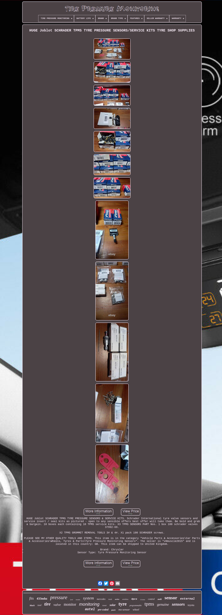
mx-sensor (124, 609)
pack (113, 610)
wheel (136, 609)
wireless (125, 599)
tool (39, 605)
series (117, 599)
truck (110, 599)
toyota (191, 605)
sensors (178, 604)
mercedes (101, 599)
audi (159, 599)
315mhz (142, 599)
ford (71, 599)
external (187, 598)
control (151, 599)
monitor (70, 604)
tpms (149, 604)
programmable (136, 605)
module (78, 599)
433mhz (42, 598)
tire (47, 604)
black (32, 605)
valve (57, 605)
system (88, 598)
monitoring (89, 604)
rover (104, 605)
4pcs (134, 599)
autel (90, 609)
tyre (122, 604)
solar (113, 605)
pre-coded (103, 609)
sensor (171, 597)
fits (31, 598)
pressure (58, 597)
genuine (163, 604)
